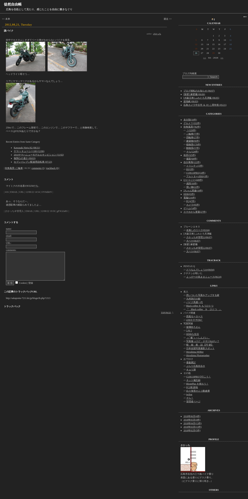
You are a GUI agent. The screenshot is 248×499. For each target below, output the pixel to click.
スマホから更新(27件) (194, 212)
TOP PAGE (166, 312)
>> (221, 58)
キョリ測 (191, 369)
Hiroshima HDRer (195, 352)
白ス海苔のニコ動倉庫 (198, 391)
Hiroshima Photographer (197, 355)
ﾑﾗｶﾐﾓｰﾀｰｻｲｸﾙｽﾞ (194, 320)
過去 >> (168, 19)
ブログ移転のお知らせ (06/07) (199, 90)
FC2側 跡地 (192, 387)
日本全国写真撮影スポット (200, 348)
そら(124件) (192, 151)
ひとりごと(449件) (193, 180)
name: (9, 228)
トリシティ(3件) (194, 165)
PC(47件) (190, 201)
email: (9, 236)
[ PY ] (189, 330)
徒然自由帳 (13, 4)
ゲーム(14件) (190, 208)
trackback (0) (52, 168)
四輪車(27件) (193, 137)
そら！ (189, 398)
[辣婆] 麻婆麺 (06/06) (194, 94)
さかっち (157, 34)
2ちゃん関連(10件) (193, 190)
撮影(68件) (191, 158)
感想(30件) (191, 183)
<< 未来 (6, 19)
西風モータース (194, 316)
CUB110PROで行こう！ (198, 376)
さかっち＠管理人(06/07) (199, 237)
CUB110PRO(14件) (196, 173)
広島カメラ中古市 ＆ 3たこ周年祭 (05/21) (204, 105)
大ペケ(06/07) (193, 240)
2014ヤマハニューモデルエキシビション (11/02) (39, 154)
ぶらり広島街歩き (195, 366)
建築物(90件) (193, 141)
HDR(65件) (189, 194)
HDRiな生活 (192, 334)
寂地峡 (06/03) (190, 101)
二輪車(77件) (193, 134)
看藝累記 (191, 362)
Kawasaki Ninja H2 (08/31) (27, 147)
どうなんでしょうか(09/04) (200, 269)
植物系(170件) (193, 144)
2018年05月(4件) (191, 419)
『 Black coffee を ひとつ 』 (204, 309)
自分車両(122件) (191, 162)
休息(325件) (189, 155)
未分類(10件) (190, 119)
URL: (8, 243)
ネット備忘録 (193, 380)
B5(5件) (190, 169)
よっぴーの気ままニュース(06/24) (203, 276)
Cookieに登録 (26, 283)
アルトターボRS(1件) (197, 176)
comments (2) (37, 168)
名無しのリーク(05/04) (198, 230)
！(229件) (191, 130)
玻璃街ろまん (193, 327)
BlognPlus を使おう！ (197, 383)
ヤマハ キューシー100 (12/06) (29, 151)
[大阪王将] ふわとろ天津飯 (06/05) (201, 97)
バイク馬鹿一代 (194, 302)
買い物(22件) (193, 187)
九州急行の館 (193, 298)
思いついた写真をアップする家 (202, 295)
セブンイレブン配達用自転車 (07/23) (33, 161)
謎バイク (8, 30)
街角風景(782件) (191, 126)
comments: (11, 250)
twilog (189, 394)
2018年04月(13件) (192, 423)
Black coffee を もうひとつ (200, 305)
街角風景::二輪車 (14, 168)
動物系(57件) (193, 148)
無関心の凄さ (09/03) (24, 158)
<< (204, 58)
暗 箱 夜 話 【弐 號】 (199, 344)
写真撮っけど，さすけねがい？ (202, 341)
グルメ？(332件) (191, 123)
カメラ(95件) (193, 204)
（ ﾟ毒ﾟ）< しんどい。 (198, 337)
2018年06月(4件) (191, 416)
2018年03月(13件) (192, 427)
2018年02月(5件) (191, 430)
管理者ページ (193, 401)
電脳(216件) (189, 197)
